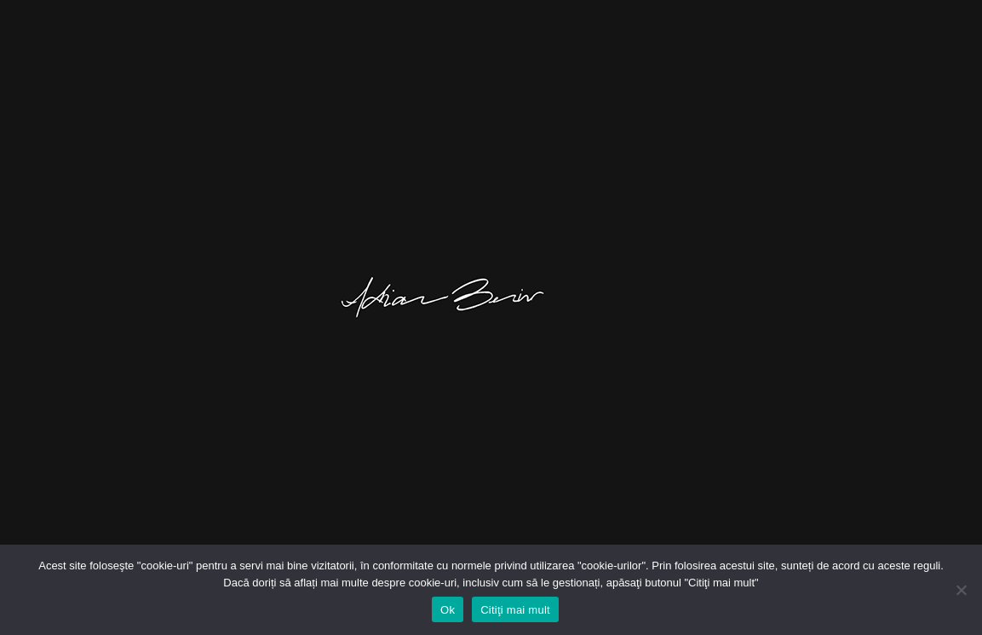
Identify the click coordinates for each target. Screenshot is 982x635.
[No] (960, 589)
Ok (447, 609)
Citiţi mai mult (515, 609)
